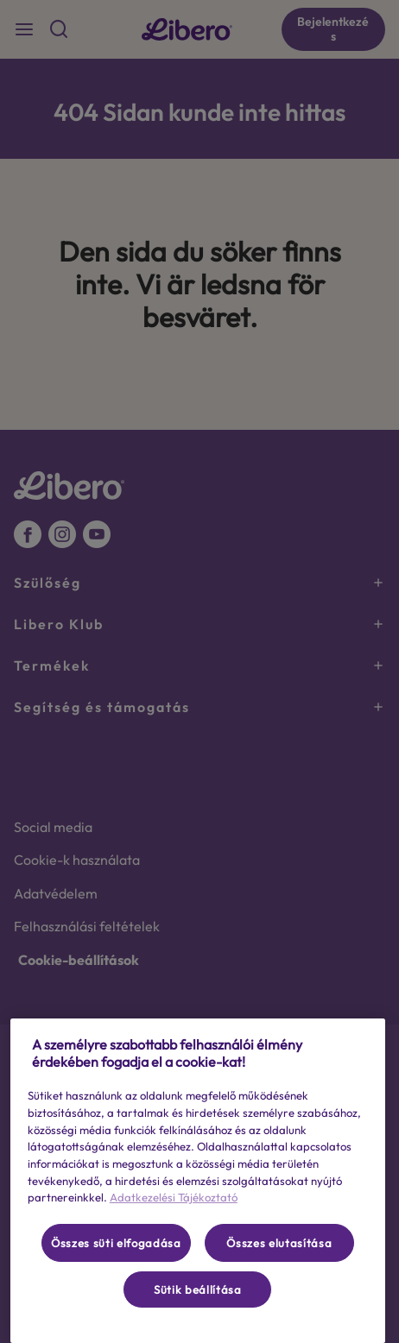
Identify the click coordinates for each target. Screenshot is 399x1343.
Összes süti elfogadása (115, 1243)
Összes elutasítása (279, 1243)
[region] (197, 1180)
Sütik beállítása (198, 1289)
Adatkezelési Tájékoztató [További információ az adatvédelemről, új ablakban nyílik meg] (174, 1197)
